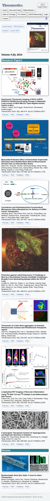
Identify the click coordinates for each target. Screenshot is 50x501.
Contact (5, 19)
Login (46, 14)
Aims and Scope (15, 10)
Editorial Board (28, 10)
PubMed (20, 115)
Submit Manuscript (35, 14)
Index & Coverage (9, 14)
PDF (12, 115)
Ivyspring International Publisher (19, 497)
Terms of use (37, 497)
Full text (5, 115)
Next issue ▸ (18, 26)
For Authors (22, 14)
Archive (5, 31)
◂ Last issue (6, 26)
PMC (27, 115)
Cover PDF (14, 31)
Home (5, 10)
